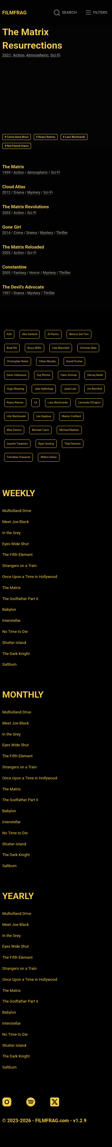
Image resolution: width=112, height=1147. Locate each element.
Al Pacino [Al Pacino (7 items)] (53, 334)
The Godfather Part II (20, 598)
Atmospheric (37, 55)
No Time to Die (15, 631)
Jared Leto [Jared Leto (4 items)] (70, 388)
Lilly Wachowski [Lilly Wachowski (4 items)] (16, 416)
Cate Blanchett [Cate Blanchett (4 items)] (61, 347)
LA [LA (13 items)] (35, 402)
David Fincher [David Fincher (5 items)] (74, 361)
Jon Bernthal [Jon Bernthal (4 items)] (94, 388)
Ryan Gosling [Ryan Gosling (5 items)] (46, 443)
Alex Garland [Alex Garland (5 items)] (29, 334)
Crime (18, 233)
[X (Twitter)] (54, 1101)
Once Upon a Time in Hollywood (29, 576)
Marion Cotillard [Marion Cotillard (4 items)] (71, 416)
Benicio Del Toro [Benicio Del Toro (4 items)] (79, 334)
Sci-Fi (55, 55)
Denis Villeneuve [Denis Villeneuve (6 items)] (17, 375)
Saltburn (9, 664)
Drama (18, 192)
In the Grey (11, 533)
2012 (6, 192)
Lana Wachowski (74, 136)
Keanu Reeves (45, 136)
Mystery (33, 192)
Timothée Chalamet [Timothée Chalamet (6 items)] (18, 457)
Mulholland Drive (16, 510)
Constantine (14, 267)
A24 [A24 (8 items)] (9, 334)
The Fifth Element (17, 554)
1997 (6, 293)
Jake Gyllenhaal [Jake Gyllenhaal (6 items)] (43, 388)
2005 (6, 273)
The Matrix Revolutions (25, 206)
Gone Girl (11, 227)
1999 (6, 172)
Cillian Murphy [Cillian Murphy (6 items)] (47, 361)
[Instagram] (6, 1101)
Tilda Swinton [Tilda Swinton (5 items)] (73, 443)
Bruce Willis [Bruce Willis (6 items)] (34, 347)
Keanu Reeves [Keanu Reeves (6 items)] (15, 402)
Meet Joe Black (15, 521)
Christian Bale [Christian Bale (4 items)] (88, 347)
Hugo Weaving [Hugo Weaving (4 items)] (15, 388)
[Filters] (96, 13)
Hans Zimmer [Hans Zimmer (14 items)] (69, 375)
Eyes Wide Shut (15, 544)
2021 (6, 55)
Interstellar (11, 620)
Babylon (9, 609)
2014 (6, 233)
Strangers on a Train (19, 565)
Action (18, 55)
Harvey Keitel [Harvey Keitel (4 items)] (95, 375)
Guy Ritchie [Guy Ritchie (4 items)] (43, 375)
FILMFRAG (14, 13)
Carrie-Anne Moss (16, 136)
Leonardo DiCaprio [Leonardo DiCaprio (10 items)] (89, 402)
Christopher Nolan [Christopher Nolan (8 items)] (17, 361)
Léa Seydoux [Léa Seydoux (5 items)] (43, 416)
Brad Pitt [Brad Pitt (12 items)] (12, 347)
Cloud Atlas (14, 186)
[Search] (65, 13)
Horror (34, 273)
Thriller (62, 233)
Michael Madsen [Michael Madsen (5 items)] (69, 429)
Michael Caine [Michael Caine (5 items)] (40, 429)
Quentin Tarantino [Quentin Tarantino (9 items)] (17, 443)
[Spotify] (30, 1101)
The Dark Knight (16, 653)
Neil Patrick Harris (16, 145)
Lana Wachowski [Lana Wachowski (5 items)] (58, 402)
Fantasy (19, 273)
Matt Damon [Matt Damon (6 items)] (14, 429)
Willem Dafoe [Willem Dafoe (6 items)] (48, 457)
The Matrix (13, 166)
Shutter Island (14, 642)
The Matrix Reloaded (23, 247)
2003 (6, 213)
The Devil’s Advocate (23, 287)
